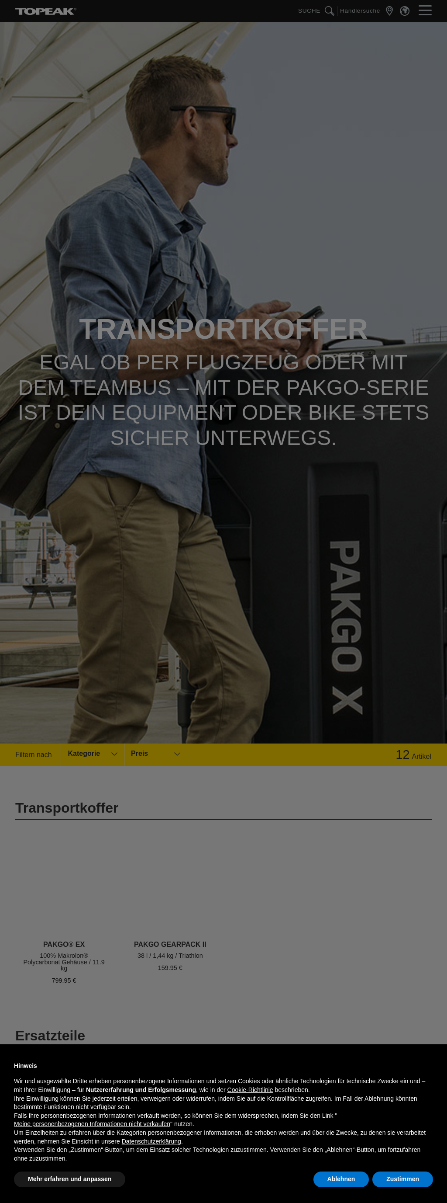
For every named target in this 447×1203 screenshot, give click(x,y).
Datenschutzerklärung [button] (151, 1141)
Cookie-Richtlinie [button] (250, 1089)
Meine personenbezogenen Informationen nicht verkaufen (92, 1123)
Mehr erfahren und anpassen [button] (69, 1178)
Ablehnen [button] (341, 1178)
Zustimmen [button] (402, 1178)
